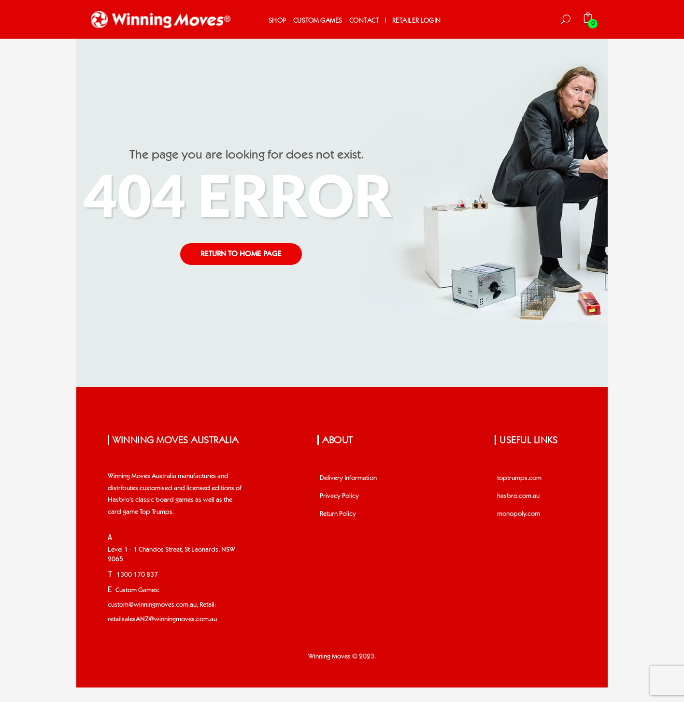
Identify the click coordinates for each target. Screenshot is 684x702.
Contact (364, 20)
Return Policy (338, 514)
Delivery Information (348, 478)
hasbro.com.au (518, 496)
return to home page (241, 254)
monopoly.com (518, 514)
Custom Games (317, 20)
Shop (277, 20)
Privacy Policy (339, 496)
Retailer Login (416, 20)
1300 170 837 (137, 574)
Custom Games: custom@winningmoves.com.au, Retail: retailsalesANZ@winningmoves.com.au (162, 605)
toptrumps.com (519, 478)
